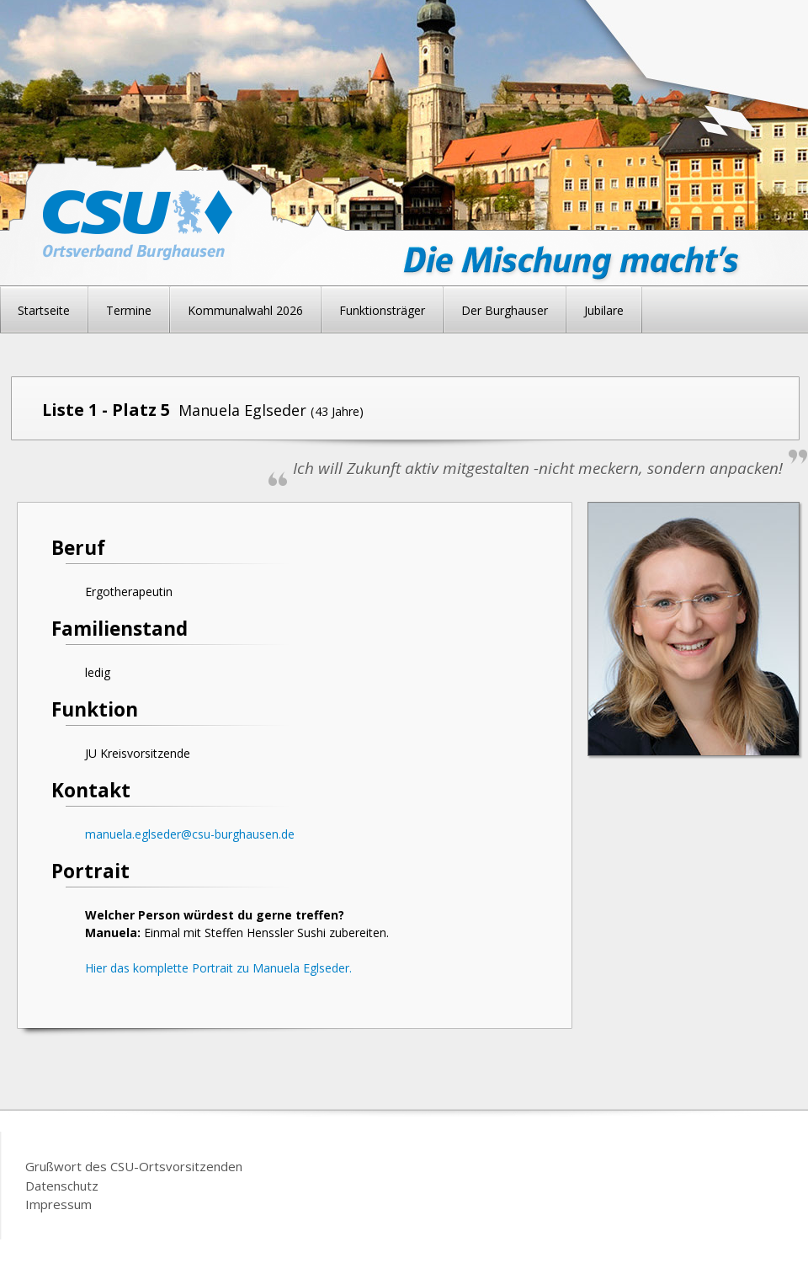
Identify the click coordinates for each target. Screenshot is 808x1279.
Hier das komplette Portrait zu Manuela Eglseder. (218, 968)
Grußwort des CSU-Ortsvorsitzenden (133, 1166)
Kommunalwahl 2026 (245, 310)
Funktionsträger (382, 310)
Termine (129, 310)
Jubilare (604, 310)
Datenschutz (61, 1185)
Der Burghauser (504, 310)
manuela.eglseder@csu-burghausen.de (190, 834)
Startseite (44, 310)
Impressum (58, 1204)
